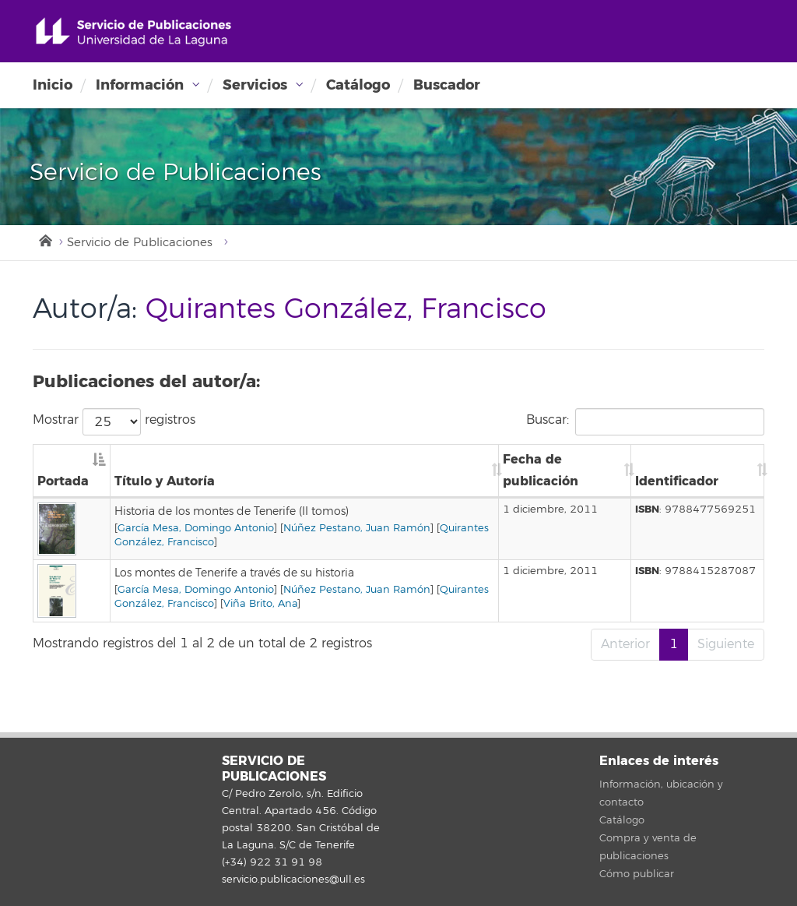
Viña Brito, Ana (260, 604)
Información (140, 85)
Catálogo (358, 85)
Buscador (446, 85)
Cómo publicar (636, 874)
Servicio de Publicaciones (139, 242)
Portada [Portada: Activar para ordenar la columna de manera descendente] (63, 481)
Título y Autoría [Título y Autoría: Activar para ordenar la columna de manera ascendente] (164, 481)
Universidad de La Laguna (133, 32)
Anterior (625, 644)
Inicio (52, 85)
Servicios (255, 85)
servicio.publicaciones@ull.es (293, 879)
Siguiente (725, 644)
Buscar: (645, 421)
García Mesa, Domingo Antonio (196, 528)
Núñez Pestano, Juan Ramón (356, 528)
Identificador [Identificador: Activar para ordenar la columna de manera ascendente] (676, 481)
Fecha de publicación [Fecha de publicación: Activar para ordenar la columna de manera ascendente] (540, 470)
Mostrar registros (114, 421)
